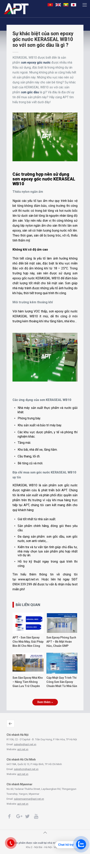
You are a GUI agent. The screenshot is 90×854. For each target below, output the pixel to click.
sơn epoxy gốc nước (36, 62)
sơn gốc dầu (30, 92)
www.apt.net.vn (28, 579)
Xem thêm (45, 702)
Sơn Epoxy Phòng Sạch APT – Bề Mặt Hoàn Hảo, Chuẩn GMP (61, 641)
